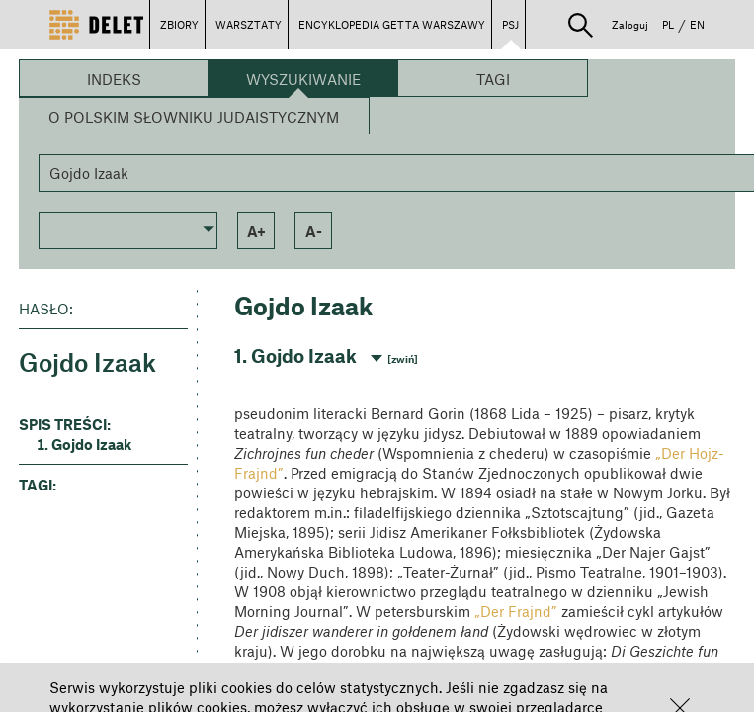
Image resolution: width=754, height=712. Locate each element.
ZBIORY (179, 24)
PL (668, 24)
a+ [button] (256, 231)
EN (697, 24)
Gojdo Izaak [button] (91, 444)
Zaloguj (630, 24)
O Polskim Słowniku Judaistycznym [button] (193, 117)
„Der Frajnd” (515, 611)
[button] (580, 25)
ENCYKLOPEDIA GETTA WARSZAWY (391, 24)
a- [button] (313, 231)
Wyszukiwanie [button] (303, 79)
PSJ (510, 24)
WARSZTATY (248, 24)
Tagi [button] (493, 79)
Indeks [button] (114, 79)
